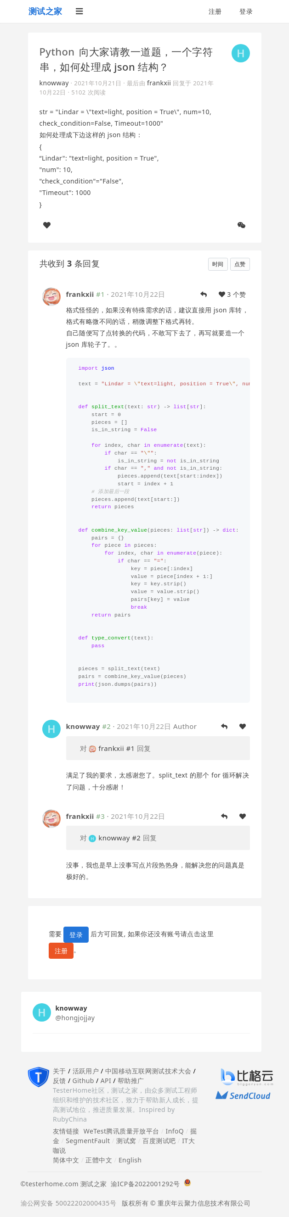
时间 (218, 264)
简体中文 (66, 1160)
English (130, 1160)
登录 (246, 11)
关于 (59, 1071)
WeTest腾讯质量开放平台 (121, 1131)
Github (83, 1080)
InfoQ (174, 1131)
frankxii (159, 82)
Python (57, 51)
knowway (54, 82)
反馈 (59, 1080)
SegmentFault (88, 1140)
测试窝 (126, 1140)
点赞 (240, 264)
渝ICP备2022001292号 (143, 1183)
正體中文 (98, 1160)
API (106, 1080)
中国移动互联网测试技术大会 (148, 1071)
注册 (215, 11)
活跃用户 (86, 1071)
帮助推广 (131, 1080)
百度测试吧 (159, 1140)
